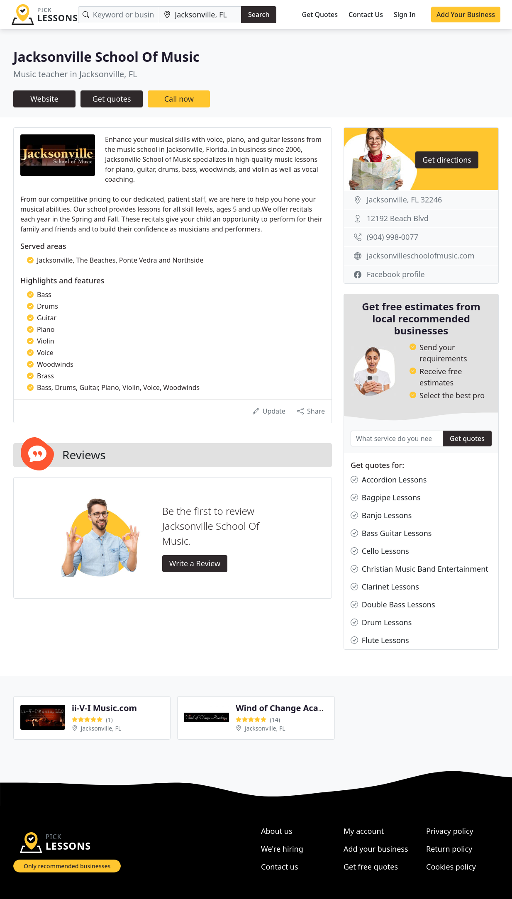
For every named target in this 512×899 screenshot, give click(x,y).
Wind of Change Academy (288, 708)
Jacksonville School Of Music (106, 57)
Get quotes (112, 99)
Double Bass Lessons (393, 604)
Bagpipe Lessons (386, 497)
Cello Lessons (380, 551)
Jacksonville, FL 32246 (404, 200)
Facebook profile (396, 274)
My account (364, 831)
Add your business (376, 849)
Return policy (449, 849)
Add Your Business (465, 14)
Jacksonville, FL (101, 728)
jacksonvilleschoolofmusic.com (421, 256)
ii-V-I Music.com (104, 708)
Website (44, 99)
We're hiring (282, 849)
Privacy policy (449, 831)
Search (258, 14)
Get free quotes (371, 867)
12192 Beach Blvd (398, 218)
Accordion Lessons (389, 479)
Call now (179, 99)
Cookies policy (451, 867)
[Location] (200, 14)
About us (277, 831)
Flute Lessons (380, 640)
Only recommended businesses (67, 866)
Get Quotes (320, 14)
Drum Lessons (381, 622)
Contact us (279, 867)
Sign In (405, 14)
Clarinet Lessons (385, 586)
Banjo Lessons (381, 515)
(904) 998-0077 (392, 237)
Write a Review (194, 563)
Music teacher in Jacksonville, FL (75, 74)
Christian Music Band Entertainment (419, 569)
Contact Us (366, 14)
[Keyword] (119, 14)
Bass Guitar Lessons (391, 533)
